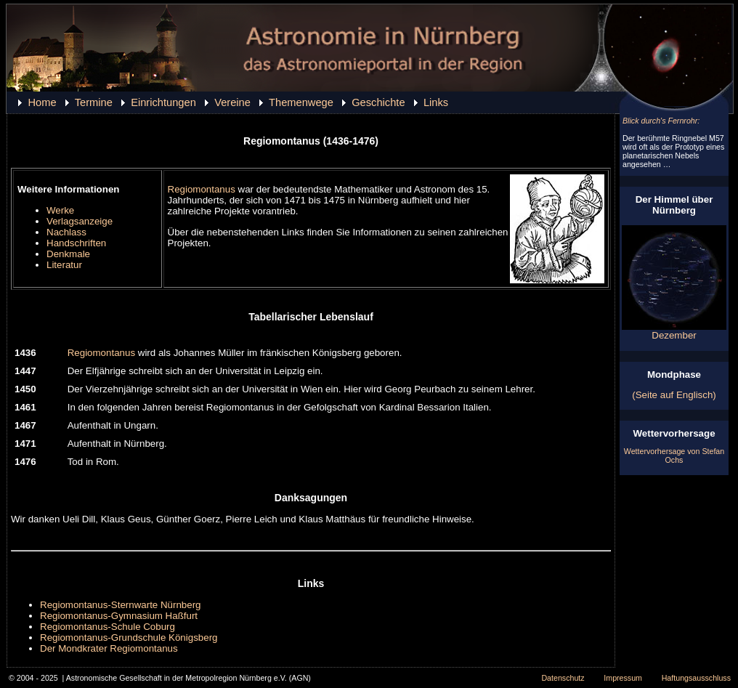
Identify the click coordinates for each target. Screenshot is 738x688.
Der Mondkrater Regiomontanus (109, 648)
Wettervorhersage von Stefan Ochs (674, 455)
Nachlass (66, 232)
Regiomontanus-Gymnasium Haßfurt (119, 615)
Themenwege (301, 102)
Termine (94, 102)
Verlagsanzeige (79, 221)
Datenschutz (562, 677)
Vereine (232, 102)
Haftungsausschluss (696, 677)
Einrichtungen (163, 102)
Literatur (64, 264)
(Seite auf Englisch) (674, 394)
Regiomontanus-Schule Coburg (107, 626)
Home (42, 102)
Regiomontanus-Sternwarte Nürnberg (120, 604)
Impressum (623, 677)
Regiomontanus (201, 189)
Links (435, 102)
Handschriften (76, 243)
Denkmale (68, 253)
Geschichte (378, 102)
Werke (60, 210)
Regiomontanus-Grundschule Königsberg (129, 637)
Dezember (674, 331)
